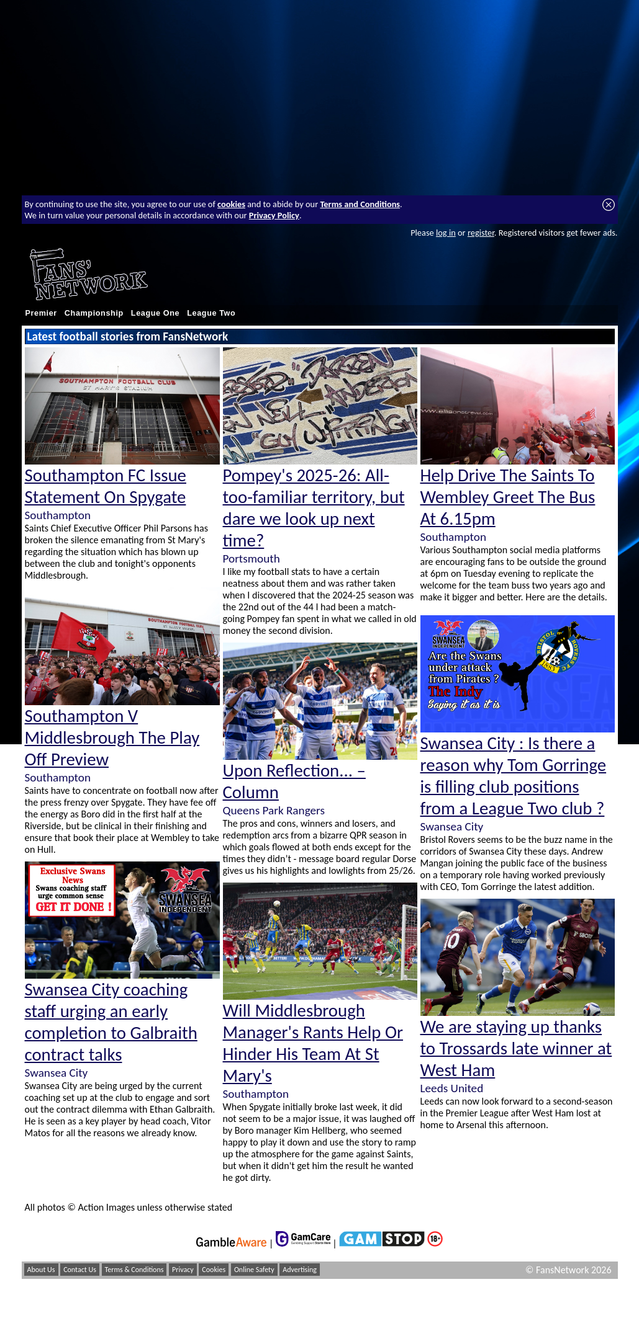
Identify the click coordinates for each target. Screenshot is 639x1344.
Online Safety (254, 1269)
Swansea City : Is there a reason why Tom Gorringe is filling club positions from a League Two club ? (513, 775)
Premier (41, 313)
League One (155, 313)
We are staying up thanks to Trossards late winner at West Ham (516, 1048)
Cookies (213, 1269)
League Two (211, 313)
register (481, 232)
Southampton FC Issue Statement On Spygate (105, 486)
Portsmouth (251, 558)
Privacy (183, 1269)
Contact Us (79, 1269)
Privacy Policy (274, 215)
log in (446, 232)
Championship (94, 313)
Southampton (58, 515)
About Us (41, 1269)
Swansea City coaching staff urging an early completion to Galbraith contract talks (111, 1022)
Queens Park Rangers (274, 810)
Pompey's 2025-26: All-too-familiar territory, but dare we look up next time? (314, 508)
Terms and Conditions (360, 204)
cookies (231, 204)
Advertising (300, 1269)
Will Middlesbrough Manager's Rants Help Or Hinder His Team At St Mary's (313, 1043)
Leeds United (452, 1088)
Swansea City (56, 1073)
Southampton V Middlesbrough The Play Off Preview (112, 737)
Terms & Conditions (134, 1269)
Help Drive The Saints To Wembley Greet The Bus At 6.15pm (508, 497)
